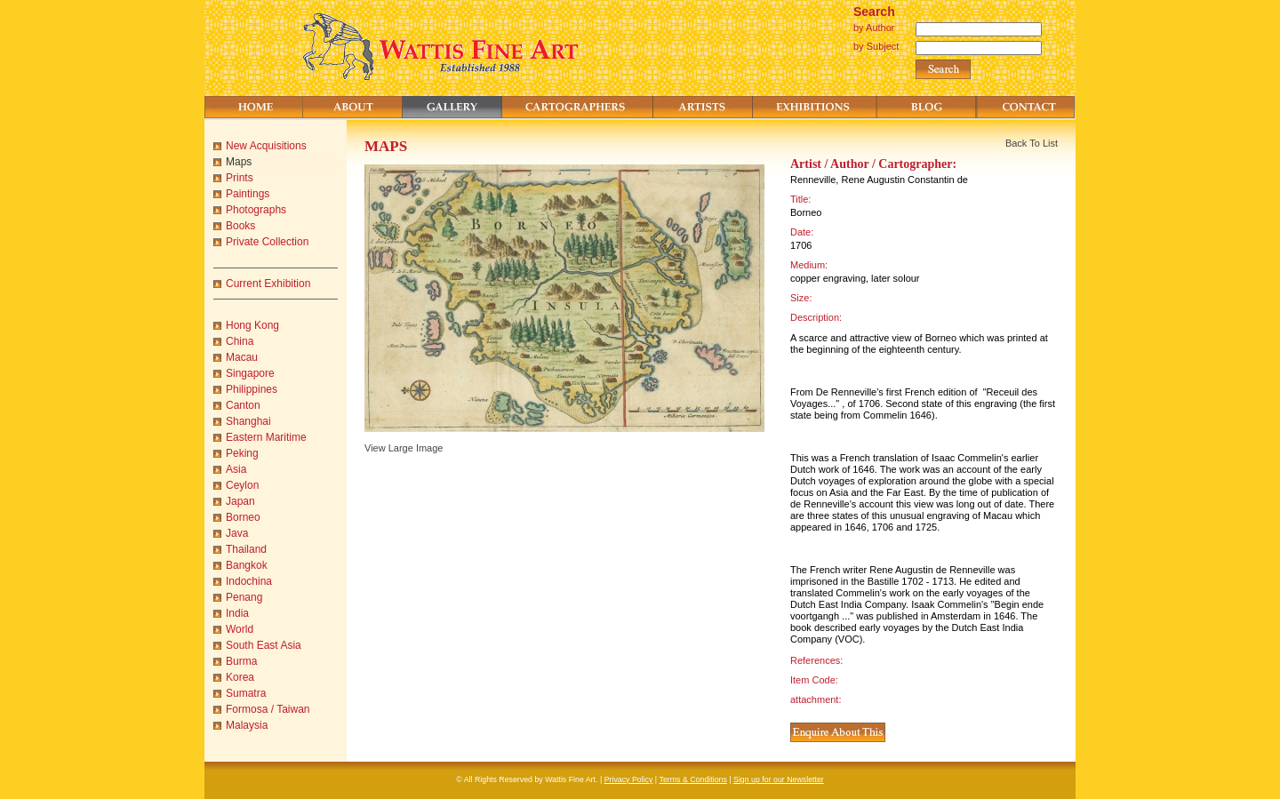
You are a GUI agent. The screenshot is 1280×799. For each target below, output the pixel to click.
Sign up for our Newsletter (778, 779)
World (239, 629)
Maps (239, 162)
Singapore (250, 373)
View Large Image (403, 448)
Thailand (246, 549)
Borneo (243, 517)
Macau (242, 357)
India (237, 613)
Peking (242, 453)
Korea (240, 677)
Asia (236, 469)
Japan (240, 501)
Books (240, 226)
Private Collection (267, 242)
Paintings (247, 194)
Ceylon (242, 485)
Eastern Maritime (266, 437)
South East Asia (263, 645)
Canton (243, 405)
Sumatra (246, 693)
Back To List (1031, 143)
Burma (241, 661)
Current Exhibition (268, 283)
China (239, 341)
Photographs (256, 210)
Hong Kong (252, 325)
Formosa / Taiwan (267, 709)
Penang (244, 597)
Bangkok (247, 565)
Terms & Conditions (693, 779)
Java (237, 533)
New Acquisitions (266, 146)
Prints (239, 178)
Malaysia (247, 725)
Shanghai (248, 421)
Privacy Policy (628, 779)
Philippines (251, 389)
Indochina (249, 581)
